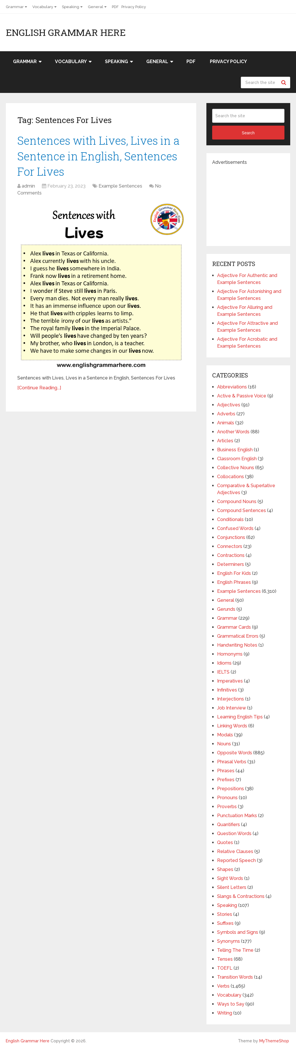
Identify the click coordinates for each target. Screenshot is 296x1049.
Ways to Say (230, 1004)
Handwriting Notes (237, 645)
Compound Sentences (241, 510)
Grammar (15, 7)
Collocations (230, 476)
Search (284, 82)
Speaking (70, 7)
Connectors (229, 546)
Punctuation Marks (237, 815)
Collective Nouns (235, 467)
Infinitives (227, 690)
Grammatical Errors (237, 636)
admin (28, 186)
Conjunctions (231, 537)
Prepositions (230, 788)
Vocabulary (42, 7)
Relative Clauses (235, 851)
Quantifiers (228, 824)
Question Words (234, 833)
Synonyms (228, 941)
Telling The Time (235, 950)
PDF (115, 7)
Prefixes (225, 779)
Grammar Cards (234, 627)
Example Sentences (120, 186)
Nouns (224, 744)
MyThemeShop (274, 1041)
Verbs (223, 986)
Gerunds (226, 609)
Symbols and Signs (237, 932)
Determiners (230, 564)
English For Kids (234, 573)
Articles (225, 440)
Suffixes (225, 923)
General (95, 7)
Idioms (224, 663)
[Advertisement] (254, 202)
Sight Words (230, 878)
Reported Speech (236, 860)
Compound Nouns (236, 501)
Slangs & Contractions (240, 896)
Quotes (225, 842)
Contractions (231, 555)
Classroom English (237, 458)
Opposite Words (234, 752)
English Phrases (234, 582)
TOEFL (224, 968)
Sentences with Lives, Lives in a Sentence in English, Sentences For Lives (98, 155)
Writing (224, 1013)
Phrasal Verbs (231, 761)
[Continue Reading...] (39, 387)
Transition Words (235, 977)
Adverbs (226, 414)
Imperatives (230, 681)
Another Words (233, 431)
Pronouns (227, 797)
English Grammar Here (66, 32)
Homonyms (230, 654)
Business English (235, 449)
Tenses (225, 959)
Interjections (230, 699)
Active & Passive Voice (241, 396)
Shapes (225, 869)
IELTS (223, 672)
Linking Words (232, 726)
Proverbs (227, 806)
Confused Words (235, 528)
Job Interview (231, 708)
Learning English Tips (240, 717)
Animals (225, 423)
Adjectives (228, 405)
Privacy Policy (133, 7)
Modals (225, 735)
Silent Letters (231, 887)
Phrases (225, 770)
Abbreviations (232, 387)
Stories (224, 914)
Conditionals (230, 519)
